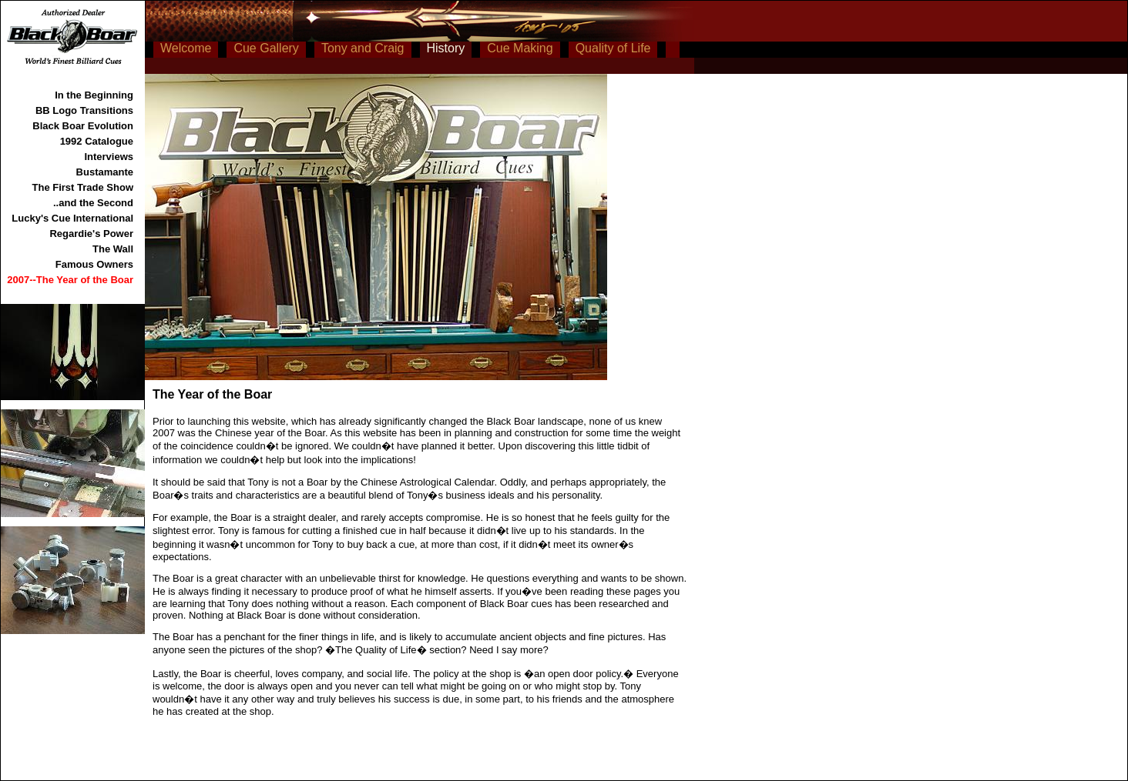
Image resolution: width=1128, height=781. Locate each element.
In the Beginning (94, 95)
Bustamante (104, 172)
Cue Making (519, 48)
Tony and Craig (363, 48)
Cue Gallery (265, 48)
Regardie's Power (91, 233)
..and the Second (93, 203)
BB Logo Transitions (84, 110)
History (446, 48)
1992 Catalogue (96, 141)
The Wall (112, 249)
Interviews (108, 156)
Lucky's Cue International (72, 218)
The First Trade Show (82, 187)
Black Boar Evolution (82, 126)
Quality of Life (613, 48)
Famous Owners (94, 264)
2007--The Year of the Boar (70, 279)
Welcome (185, 48)
